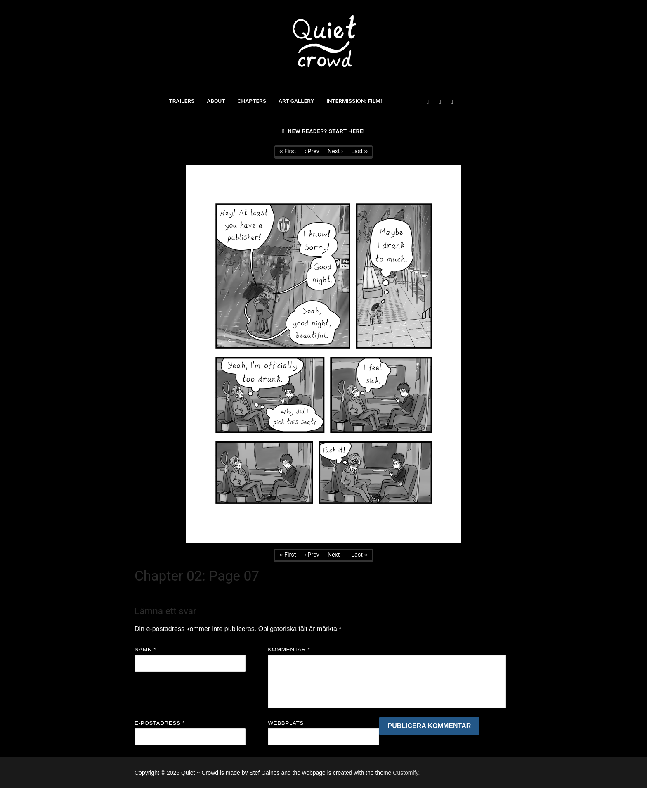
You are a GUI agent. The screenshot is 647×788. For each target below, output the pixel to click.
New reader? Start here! (323, 131)
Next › (335, 151)
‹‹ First (287, 151)
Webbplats (286, 723)
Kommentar (289, 649)
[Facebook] (427, 102)
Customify (405, 772)
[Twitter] (439, 102)
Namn (145, 649)
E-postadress (160, 723)
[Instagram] (452, 102)
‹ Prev (311, 151)
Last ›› (359, 151)
